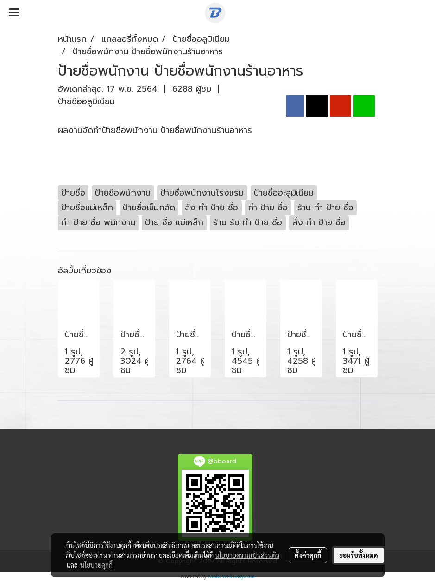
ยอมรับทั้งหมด (358, 555)
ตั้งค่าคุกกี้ (308, 555)
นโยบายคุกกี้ (96, 565)
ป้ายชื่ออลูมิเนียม (86, 101)
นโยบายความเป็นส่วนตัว (247, 555)
